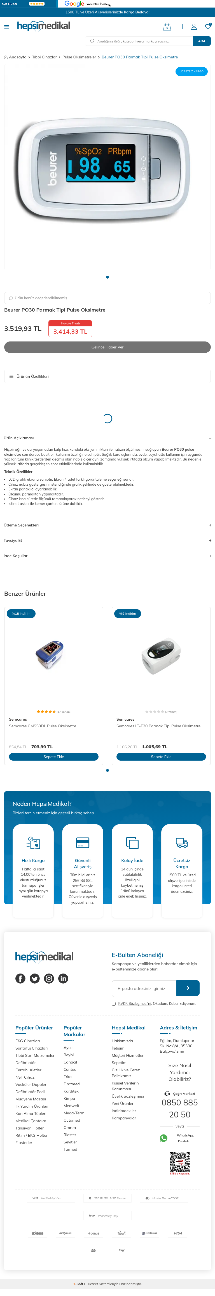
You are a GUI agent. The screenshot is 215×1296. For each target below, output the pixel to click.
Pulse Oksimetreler (79, 57)
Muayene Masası (30, 1099)
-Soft (78, 1284)
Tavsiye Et (107, 540)
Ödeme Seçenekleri (107, 525)
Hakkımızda (122, 1040)
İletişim (118, 1048)
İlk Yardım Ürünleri (31, 1106)
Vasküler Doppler (30, 1084)
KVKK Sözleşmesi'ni (134, 1003)
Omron (70, 1127)
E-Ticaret (91, 1284)
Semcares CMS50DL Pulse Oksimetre (42, 725)
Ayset (69, 1047)
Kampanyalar (124, 1118)
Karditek (71, 1091)
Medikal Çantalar (30, 1120)
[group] (107, 167)
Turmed (70, 1149)
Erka (68, 1076)
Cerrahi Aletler (28, 1069)
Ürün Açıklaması (107, 438)
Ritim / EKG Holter (31, 1135)
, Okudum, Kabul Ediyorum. (154, 1003)
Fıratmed (72, 1084)
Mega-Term (74, 1113)
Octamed (72, 1120)
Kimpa (69, 1098)
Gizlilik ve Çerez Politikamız (126, 1072)
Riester (70, 1135)
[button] (107, 277)
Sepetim (119, 1062)
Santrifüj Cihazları (31, 1048)
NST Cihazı (25, 1077)
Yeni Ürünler (123, 1103)
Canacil (70, 1062)
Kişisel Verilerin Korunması (125, 1086)
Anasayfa (15, 57)
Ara (201, 41)
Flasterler (23, 1142)
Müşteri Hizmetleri (128, 1055)
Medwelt (71, 1106)
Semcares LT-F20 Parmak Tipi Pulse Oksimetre (158, 725)
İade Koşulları (107, 555)
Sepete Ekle (53, 756)
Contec (70, 1069)
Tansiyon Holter (29, 1128)
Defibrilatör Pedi (30, 1091)
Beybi (69, 1055)
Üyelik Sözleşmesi (128, 1096)
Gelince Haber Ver (107, 347)
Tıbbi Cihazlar (44, 57)
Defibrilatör (25, 1062)
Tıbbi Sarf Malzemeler (35, 1055)
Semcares (18, 719)
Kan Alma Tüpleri (30, 1113)
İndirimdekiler (124, 1110)
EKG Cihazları (27, 1040)
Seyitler (70, 1142)
